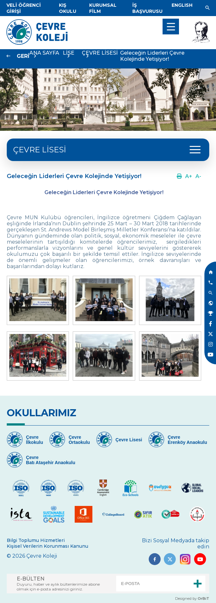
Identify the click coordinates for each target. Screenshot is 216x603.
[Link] (67, 8)
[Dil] (182, 5)
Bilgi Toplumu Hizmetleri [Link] (36, 540)
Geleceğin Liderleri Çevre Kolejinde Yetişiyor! (152, 56)
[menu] (171, 26)
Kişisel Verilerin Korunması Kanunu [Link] (47, 546)
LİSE (68, 53)
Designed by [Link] (192, 598)
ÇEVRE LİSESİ (39, 149)
